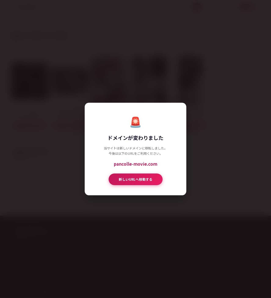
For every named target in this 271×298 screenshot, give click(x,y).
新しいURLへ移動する (135, 179)
